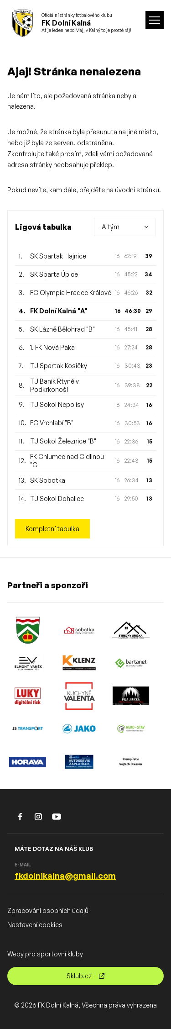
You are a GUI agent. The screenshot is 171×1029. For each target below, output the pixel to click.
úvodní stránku (137, 190)
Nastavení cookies (34, 925)
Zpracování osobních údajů (47, 910)
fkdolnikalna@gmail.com (65, 876)
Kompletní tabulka (52, 529)
